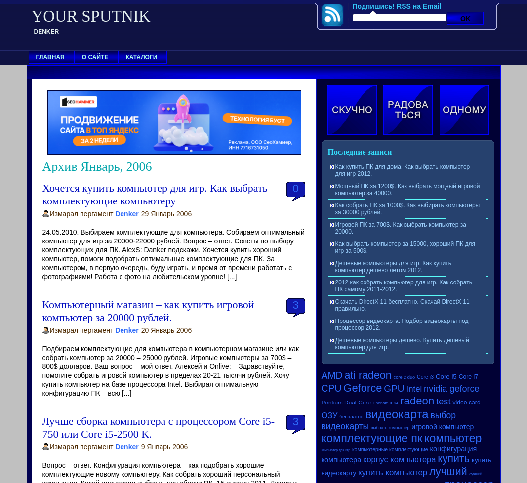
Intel (414, 389)
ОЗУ (330, 415)
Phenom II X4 (386, 403)
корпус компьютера (399, 459)
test (443, 401)
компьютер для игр (336, 450)
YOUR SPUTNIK (91, 16)
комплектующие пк (372, 438)
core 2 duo (404, 377)
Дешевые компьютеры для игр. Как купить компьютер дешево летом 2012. (393, 267)
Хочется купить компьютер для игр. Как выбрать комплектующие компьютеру (155, 194)
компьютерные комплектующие (390, 449)
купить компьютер (392, 472)
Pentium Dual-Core (346, 402)
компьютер (453, 438)
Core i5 (446, 376)
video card (466, 402)
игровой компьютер (442, 427)
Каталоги (141, 57)
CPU (332, 388)
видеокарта (397, 414)
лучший (448, 471)
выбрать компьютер (390, 427)
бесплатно (351, 416)
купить (454, 459)
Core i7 (468, 376)
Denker (126, 214)
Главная (50, 57)
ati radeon (367, 375)
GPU (394, 388)
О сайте (95, 57)
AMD (332, 375)
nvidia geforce (452, 389)
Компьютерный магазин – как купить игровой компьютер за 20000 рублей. (148, 310)
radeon (417, 401)
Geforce (362, 388)
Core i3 (425, 377)
